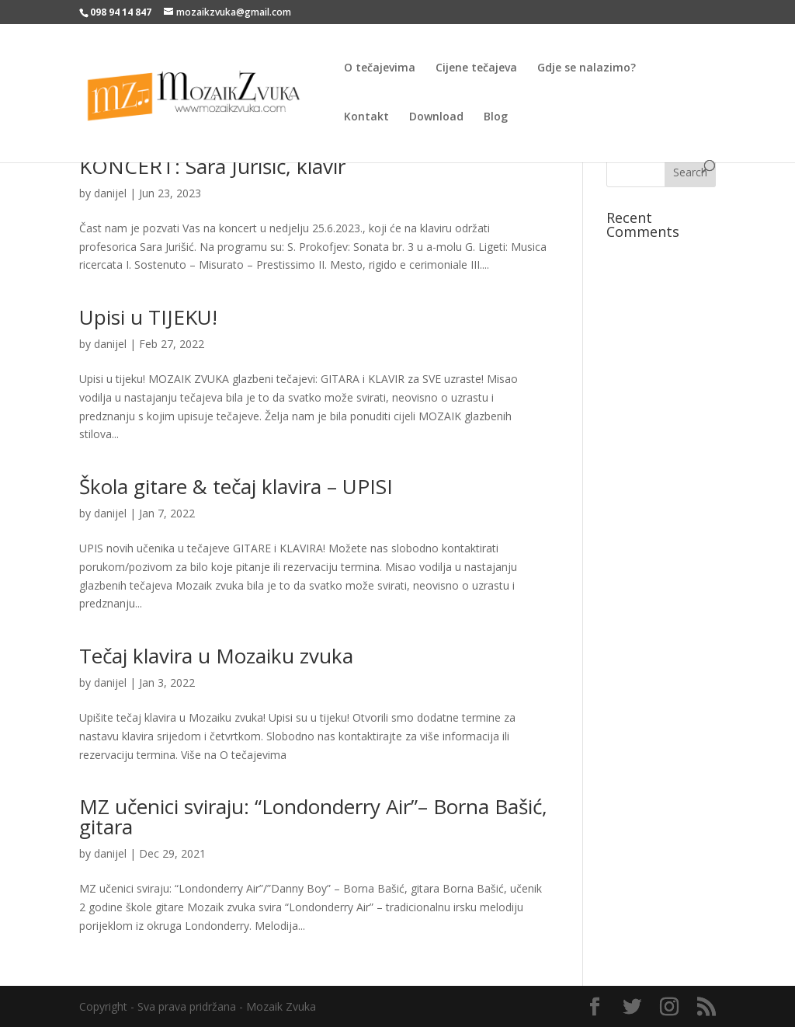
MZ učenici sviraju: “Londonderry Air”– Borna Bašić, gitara (313, 816)
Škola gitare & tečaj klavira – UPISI (236, 486)
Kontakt (366, 117)
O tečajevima (379, 68)
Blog (496, 117)
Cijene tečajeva (476, 68)
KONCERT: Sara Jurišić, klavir (212, 166)
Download (436, 117)
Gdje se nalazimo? (586, 68)
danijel (110, 193)
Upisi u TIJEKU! (148, 317)
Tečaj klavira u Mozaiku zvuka (216, 656)
